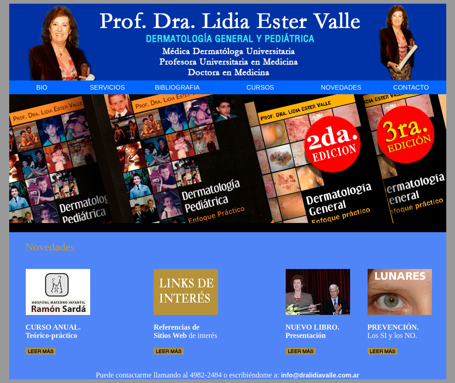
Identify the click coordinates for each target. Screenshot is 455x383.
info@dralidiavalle (308, 375)
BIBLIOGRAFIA (177, 87)
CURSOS (260, 87)
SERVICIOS (107, 87)
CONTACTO (411, 87)
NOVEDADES (341, 87)
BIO (41, 87)
